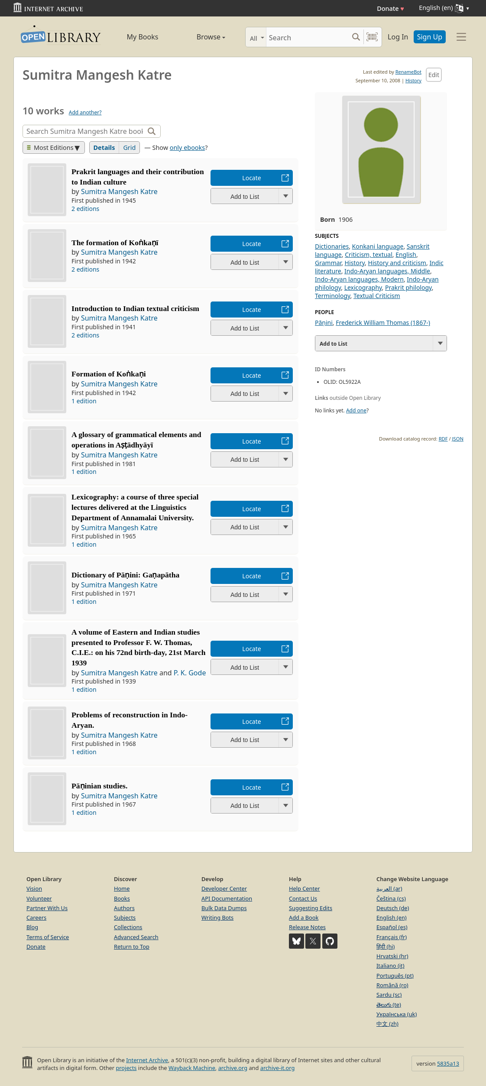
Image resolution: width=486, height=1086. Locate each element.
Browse (201, 37)
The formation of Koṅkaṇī (114, 242)
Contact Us (303, 898)
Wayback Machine (191, 1068)
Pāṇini (324, 322)
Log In (398, 37)
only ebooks (187, 147)
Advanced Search (136, 937)
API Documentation (226, 898)
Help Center (304, 888)
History (413, 80)
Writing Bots (217, 917)
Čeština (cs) (391, 898)
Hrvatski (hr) (392, 956)
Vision (34, 888)
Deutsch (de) (392, 908)
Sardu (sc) (389, 994)
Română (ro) (392, 985)
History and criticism (397, 263)
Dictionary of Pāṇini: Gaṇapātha (125, 575)
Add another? (85, 112)
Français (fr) (391, 937)
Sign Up (429, 37)
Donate (390, 8)
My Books (143, 37)
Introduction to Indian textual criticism (135, 308)
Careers (36, 917)
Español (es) (392, 927)
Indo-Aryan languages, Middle (387, 271)
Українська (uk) (396, 1014)
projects (126, 1068)
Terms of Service (47, 937)
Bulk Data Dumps (224, 908)
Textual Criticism (376, 296)
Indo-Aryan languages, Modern (359, 279)
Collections (128, 927)
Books (122, 898)
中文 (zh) (387, 1024)
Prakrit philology (408, 287)
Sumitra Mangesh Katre (119, 191)
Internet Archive (147, 1060)
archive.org (232, 1068)
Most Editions (50, 147)
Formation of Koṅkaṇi (108, 374)
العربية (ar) (389, 888)
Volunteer (39, 898)
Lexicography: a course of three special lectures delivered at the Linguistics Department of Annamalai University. (134, 507)
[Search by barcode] (372, 37)
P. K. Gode (190, 673)
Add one (356, 410)
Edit (433, 75)
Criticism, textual (368, 254)
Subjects (125, 917)
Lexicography (363, 287)
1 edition (84, 401)
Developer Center (224, 888)
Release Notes (307, 927)
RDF (443, 438)
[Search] (307, 37)
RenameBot (408, 71)
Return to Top (131, 946)
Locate (251, 178)
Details (104, 147)
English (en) (391, 917)
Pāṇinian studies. (99, 785)
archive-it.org (277, 1068)
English (405, 254)
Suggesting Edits (310, 908)
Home (122, 888)
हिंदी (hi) (385, 946)
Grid (129, 147)
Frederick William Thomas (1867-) (383, 322)
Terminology (332, 296)
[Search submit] (355, 37)
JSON (457, 438)
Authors (124, 908)
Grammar (328, 263)
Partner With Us (47, 908)
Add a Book (303, 917)
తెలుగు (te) (388, 1004)
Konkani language (378, 246)
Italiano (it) (390, 965)
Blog (32, 927)
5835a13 (448, 1063)
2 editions (85, 208)
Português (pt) (395, 975)
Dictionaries (332, 246)
